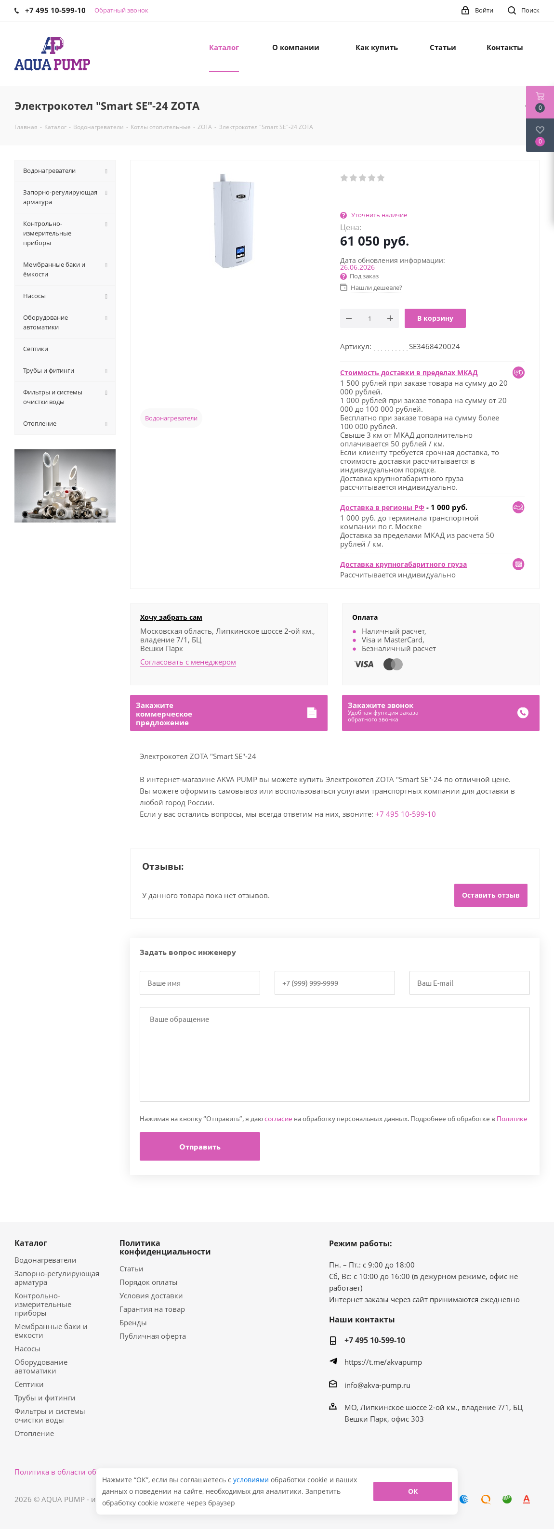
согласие (278, 1118)
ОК (413, 1491)
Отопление (34, 1433)
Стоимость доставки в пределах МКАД (409, 372)
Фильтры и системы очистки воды (49, 1415)
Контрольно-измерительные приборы (42, 1304)
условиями (252, 1479)
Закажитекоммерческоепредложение (164, 713)
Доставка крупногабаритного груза (403, 564)
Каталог (30, 1243)
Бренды (133, 1322)
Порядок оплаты (148, 1282)
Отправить (200, 1146)
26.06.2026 (357, 267)
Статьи (131, 1268)
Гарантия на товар (152, 1309)
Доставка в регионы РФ (382, 507)
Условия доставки (151, 1295)
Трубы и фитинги (45, 1397)
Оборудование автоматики (40, 1366)
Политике (512, 1118)
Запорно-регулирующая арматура (56, 1277)
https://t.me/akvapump (383, 1362)
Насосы (27, 1348)
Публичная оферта (152, 1336)
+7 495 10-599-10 (405, 814)
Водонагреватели (171, 418)
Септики (29, 1384)
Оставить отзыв (491, 895)
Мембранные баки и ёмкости (51, 1330)
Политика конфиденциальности (165, 1247)
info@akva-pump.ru (377, 1385)
